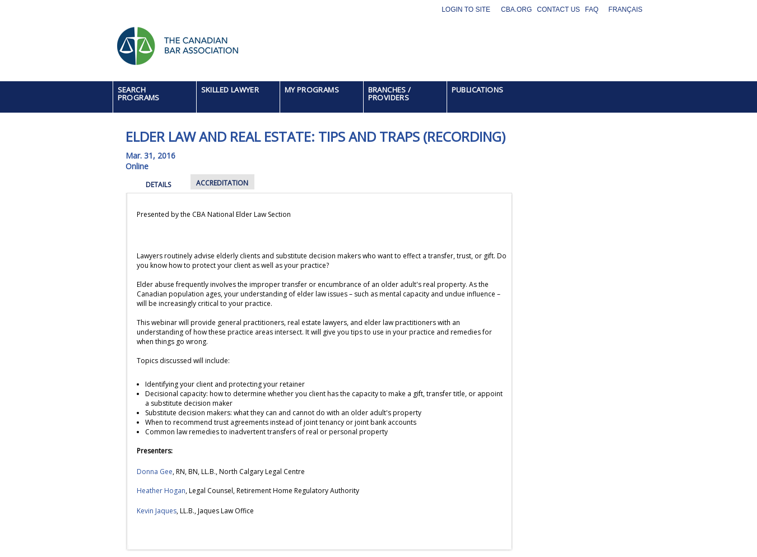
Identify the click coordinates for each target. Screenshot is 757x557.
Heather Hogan (161, 490)
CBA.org (516, 9)
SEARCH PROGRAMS (139, 94)
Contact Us (558, 9)
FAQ (591, 9)
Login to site (466, 9)
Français (626, 9)
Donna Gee (155, 471)
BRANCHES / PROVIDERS (389, 94)
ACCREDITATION (222, 183)
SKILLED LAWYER (230, 90)
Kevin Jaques (157, 511)
